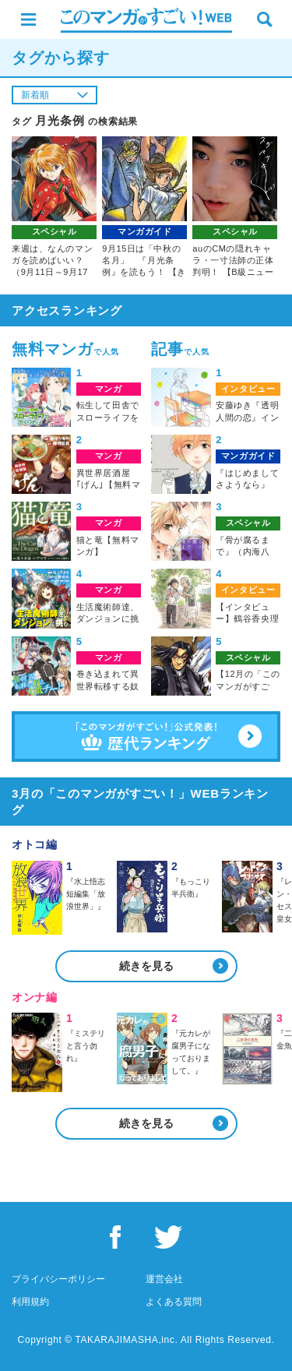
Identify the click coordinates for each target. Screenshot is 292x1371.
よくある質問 (174, 1301)
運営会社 (164, 1279)
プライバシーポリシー (58, 1279)
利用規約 (30, 1301)
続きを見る (146, 966)
